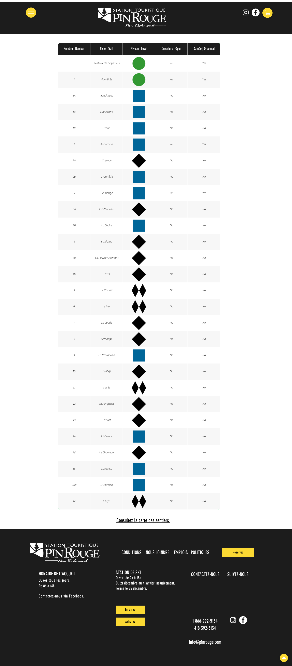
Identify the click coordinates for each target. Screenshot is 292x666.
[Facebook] (256, 12)
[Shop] (267, 13)
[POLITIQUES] (200, 552)
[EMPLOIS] (181, 552)
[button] (31, 13)
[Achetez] (130, 622)
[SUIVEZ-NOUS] (238, 574)
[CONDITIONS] (131, 552)
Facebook (76, 596)
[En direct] (130, 610)
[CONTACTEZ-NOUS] (205, 574)
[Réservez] (238, 552)
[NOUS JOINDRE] (158, 552)
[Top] (284, 658)
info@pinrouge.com (205, 642)
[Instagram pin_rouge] (246, 12)
